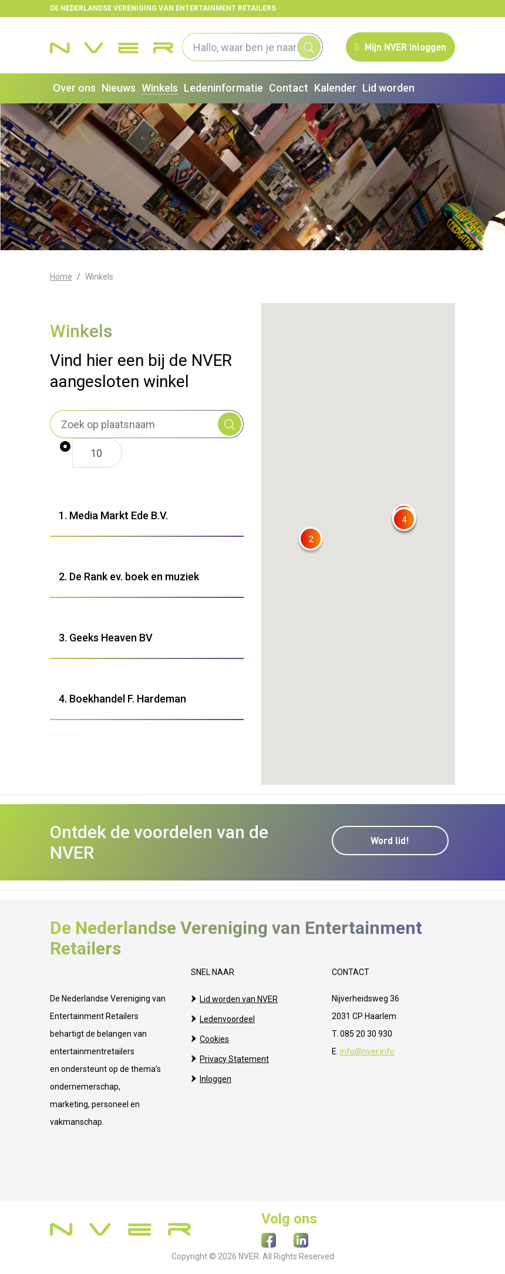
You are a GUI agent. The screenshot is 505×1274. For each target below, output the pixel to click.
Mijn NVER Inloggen (400, 47)
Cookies (214, 1033)
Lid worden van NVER (239, 998)
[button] (311, 539)
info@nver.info (367, 1051)
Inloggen (215, 1069)
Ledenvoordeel (227, 1016)
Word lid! (393, 836)
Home (61, 276)
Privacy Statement (234, 1051)
